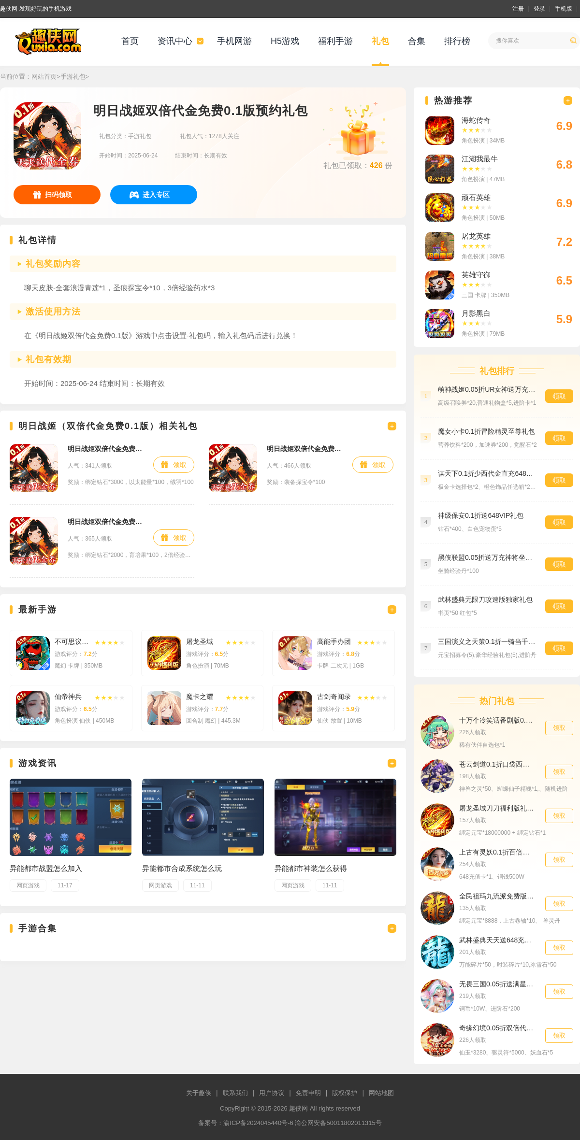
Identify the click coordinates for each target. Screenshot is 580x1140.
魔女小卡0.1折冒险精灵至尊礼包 (486, 431)
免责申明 (308, 1093)
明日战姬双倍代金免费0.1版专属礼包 (106, 449)
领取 (180, 465)
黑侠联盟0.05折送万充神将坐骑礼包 (487, 557)
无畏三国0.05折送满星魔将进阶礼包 (497, 984)
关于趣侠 (198, 1093)
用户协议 (271, 1093)
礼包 (380, 41)
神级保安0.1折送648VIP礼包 (480, 515)
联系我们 (235, 1093)
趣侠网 (298, 1108)
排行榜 (457, 41)
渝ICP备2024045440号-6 (258, 1122)
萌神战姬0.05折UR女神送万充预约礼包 (487, 389)
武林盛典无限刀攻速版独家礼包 (485, 599)
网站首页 (44, 76)
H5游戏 (285, 41)
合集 (416, 41)
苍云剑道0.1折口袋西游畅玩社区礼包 (497, 764)
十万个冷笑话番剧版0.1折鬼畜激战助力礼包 (497, 720)
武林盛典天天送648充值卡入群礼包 (497, 940)
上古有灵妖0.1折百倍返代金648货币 (497, 852)
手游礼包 (73, 76)
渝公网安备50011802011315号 (338, 1122)
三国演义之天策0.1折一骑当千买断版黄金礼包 (487, 641)
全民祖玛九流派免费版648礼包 (497, 896)
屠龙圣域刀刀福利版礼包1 (497, 808)
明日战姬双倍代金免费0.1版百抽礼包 (305, 449)
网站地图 (381, 1093)
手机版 (563, 8)
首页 (130, 41)
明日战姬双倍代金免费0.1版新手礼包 (106, 522)
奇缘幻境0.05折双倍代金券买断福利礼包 (497, 1028)
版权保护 (344, 1093)
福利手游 (335, 41)
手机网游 (234, 41)
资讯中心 (175, 41)
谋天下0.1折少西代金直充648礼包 (487, 473)
